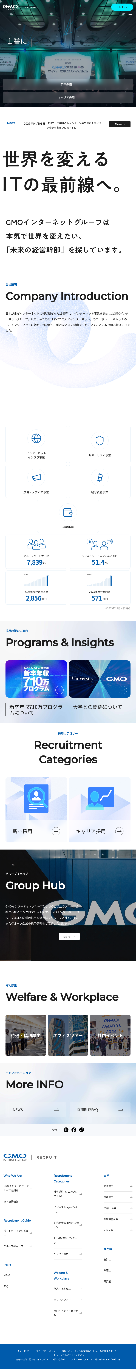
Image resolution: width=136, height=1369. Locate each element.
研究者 (118, 1281)
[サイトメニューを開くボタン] (130, 15)
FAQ (18, 1286)
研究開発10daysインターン (68, 1225)
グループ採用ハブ (18, 1246)
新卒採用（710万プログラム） (68, 1193)
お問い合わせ (58, 1359)
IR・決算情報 (18, 1201)
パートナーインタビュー (18, 1233)
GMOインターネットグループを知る (18, 1188)
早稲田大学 (118, 1208)
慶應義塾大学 (118, 1219)
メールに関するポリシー (107, 1350)
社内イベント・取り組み (68, 1313)
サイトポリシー (24, 1350)
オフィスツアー (68, 1300)
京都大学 (118, 1197)
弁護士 (118, 1270)
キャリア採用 (68, 1254)
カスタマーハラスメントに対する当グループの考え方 (94, 1359)
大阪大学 (118, 1230)
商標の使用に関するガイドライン (32, 1359)
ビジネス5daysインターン (68, 1209)
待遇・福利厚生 (68, 1288)
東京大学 (118, 1186)
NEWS (18, 1275)
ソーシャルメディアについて (70, 1354)
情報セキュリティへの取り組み (76, 1350)
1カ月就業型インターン (68, 1240)
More (120, 124)
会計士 (118, 1259)
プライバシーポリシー (47, 1350)
